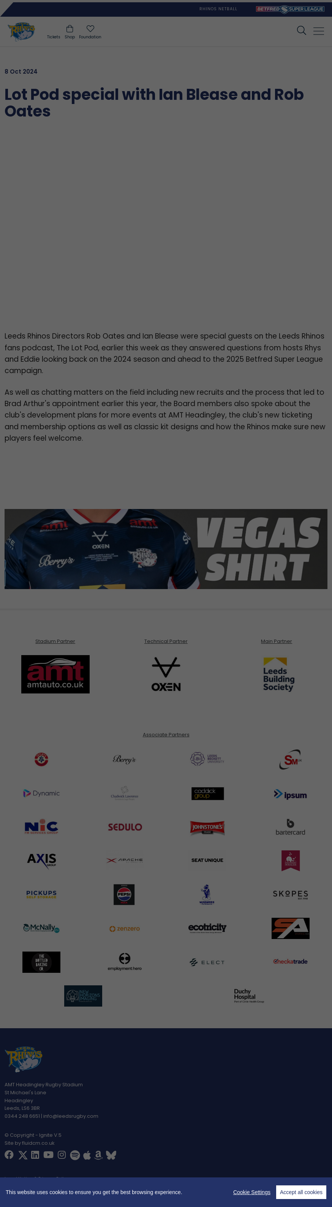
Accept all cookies (301, 1192)
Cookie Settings (251, 1192)
